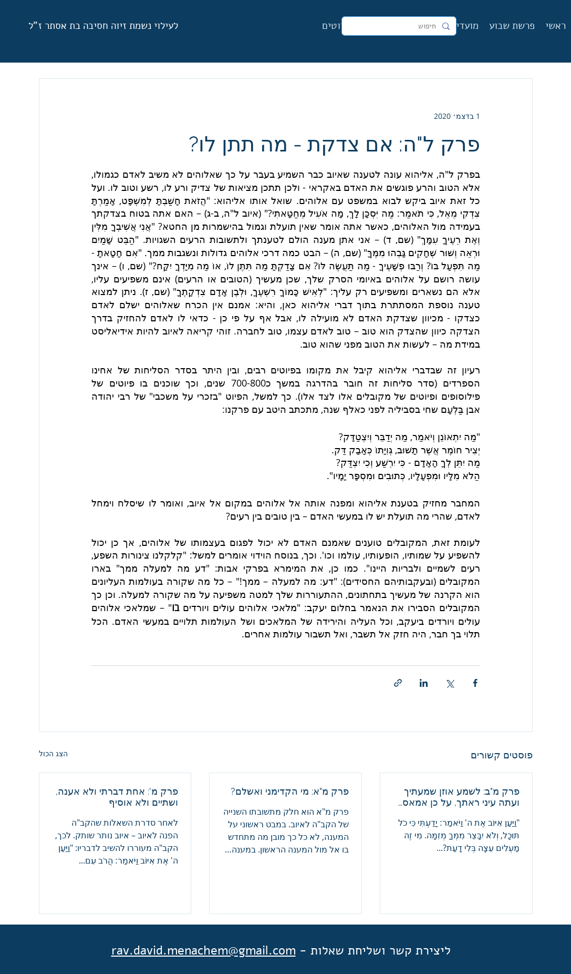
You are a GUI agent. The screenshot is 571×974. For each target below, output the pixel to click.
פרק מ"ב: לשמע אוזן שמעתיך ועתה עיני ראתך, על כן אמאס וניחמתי (461, 797)
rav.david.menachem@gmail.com (203, 950)
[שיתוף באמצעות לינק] (398, 683)
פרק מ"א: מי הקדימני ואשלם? (290, 791)
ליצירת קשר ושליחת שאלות (380, 950)
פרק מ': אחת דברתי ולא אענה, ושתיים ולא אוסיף (117, 797)
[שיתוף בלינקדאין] (424, 683)
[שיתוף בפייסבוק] (475, 683)
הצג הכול (53, 753)
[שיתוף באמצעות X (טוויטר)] (449, 683)
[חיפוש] (400, 26)
